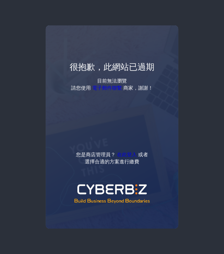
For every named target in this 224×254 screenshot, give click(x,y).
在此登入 (127, 154)
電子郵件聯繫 (107, 87)
